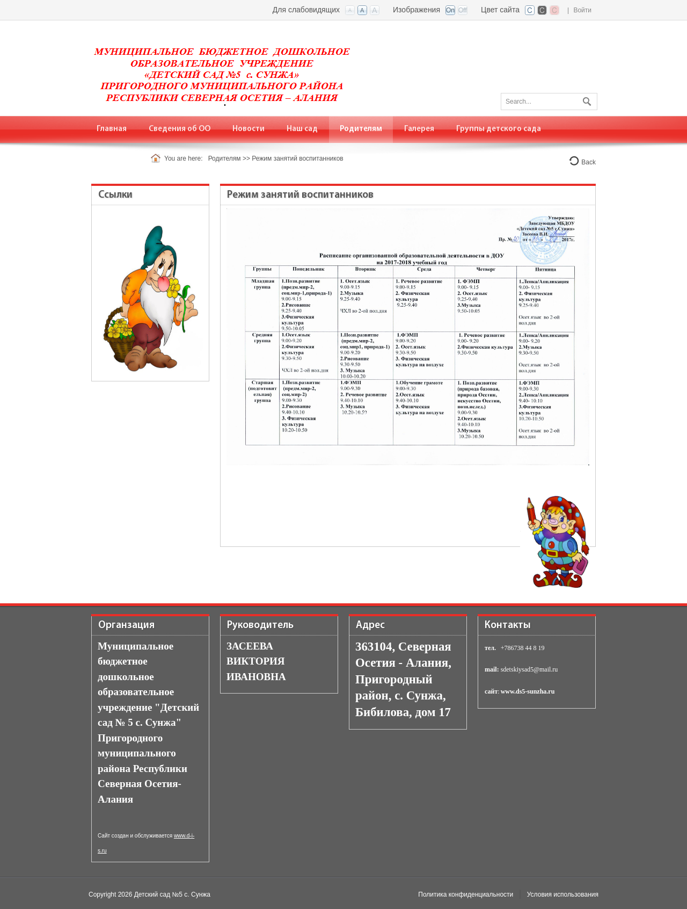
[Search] (549, 101)
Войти (582, 10)
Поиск (585, 99)
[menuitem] (112, 129)
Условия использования (562, 894)
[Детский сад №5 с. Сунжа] (226, 67)
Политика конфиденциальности (465, 894)
